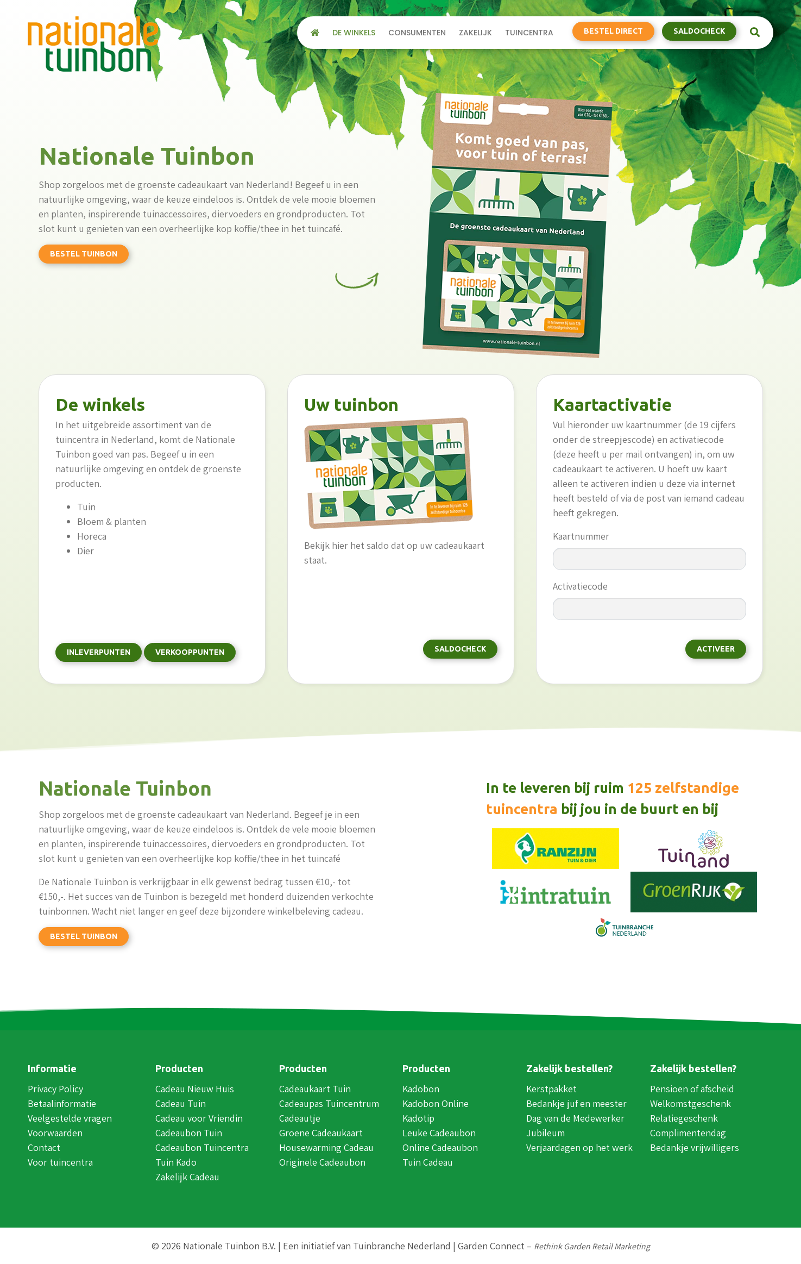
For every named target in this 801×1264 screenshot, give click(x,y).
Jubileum (545, 1133)
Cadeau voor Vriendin (199, 1118)
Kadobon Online (435, 1103)
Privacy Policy (55, 1088)
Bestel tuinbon (83, 253)
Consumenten (417, 32)
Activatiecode (580, 586)
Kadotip (418, 1118)
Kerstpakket (551, 1088)
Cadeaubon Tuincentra (202, 1147)
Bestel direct (613, 31)
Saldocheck (699, 31)
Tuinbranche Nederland (402, 1246)
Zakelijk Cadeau (187, 1177)
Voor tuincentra (60, 1162)
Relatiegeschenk (684, 1118)
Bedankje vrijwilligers (694, 1147)
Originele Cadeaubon (322, 1162)
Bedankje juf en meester (576, 1103)
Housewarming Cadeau (326, 1147)
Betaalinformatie (62, 1103)
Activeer (716, 648)
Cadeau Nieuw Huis (194, 1088)
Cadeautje (299, 1118)
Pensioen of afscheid (692, 1088)
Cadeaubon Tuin (188, 1133)
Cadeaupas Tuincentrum (329, 1103)
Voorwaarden (55, 1133)
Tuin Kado (176, 1162)
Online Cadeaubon (440, 1147)
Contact (44, 1147)
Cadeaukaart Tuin (315, 1088)
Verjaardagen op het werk (579, 1147)
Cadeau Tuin (180, 1103)
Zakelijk (475, 32)
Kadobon (420, 1088)
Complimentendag (688, 1133)
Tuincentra (529, 32)
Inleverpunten (98, 652)
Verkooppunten (189, 652)
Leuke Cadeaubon (439, 1133)
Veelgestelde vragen (70, 1118)
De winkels (353, 32)
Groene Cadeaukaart (321, 1133)
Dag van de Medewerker (575, 1118)
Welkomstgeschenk (690, 1103)
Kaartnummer (581, 536)
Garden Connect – (554, 1246)
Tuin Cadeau (427, 1162)
